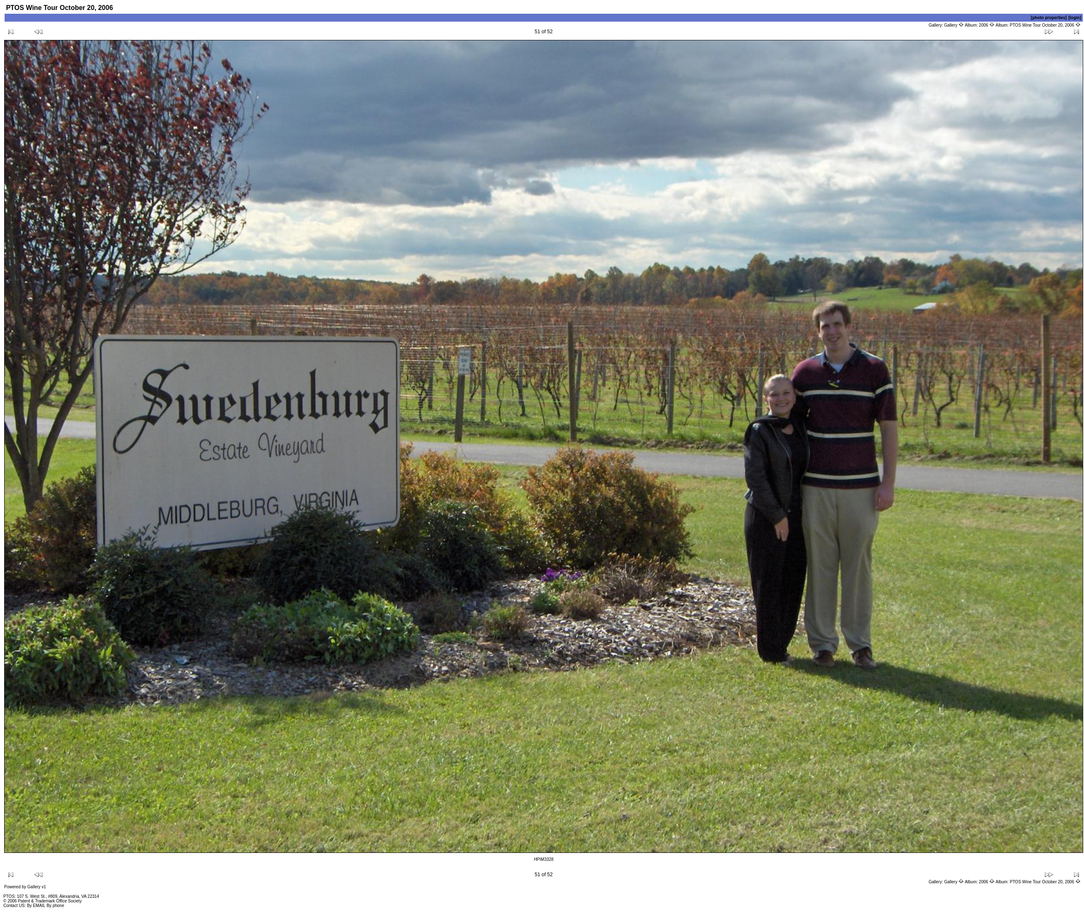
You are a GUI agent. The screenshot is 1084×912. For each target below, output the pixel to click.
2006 (987, 25)
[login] (1074, 17)
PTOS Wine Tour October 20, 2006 (1045, 25)
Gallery (954, 25)
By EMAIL (36, 905)
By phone (55, 905)
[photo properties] (1049, 17)
